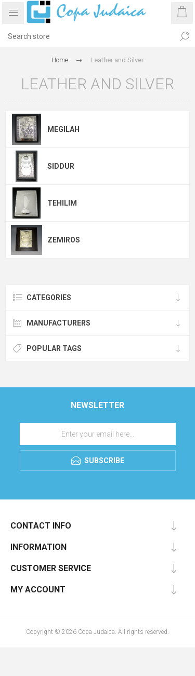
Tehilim (62, 203)
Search (184, 36)
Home (59, 60)
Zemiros (63, 240)
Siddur (60, 166)
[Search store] (87, 36)
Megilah (63, 129)
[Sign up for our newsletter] (98, 434)
